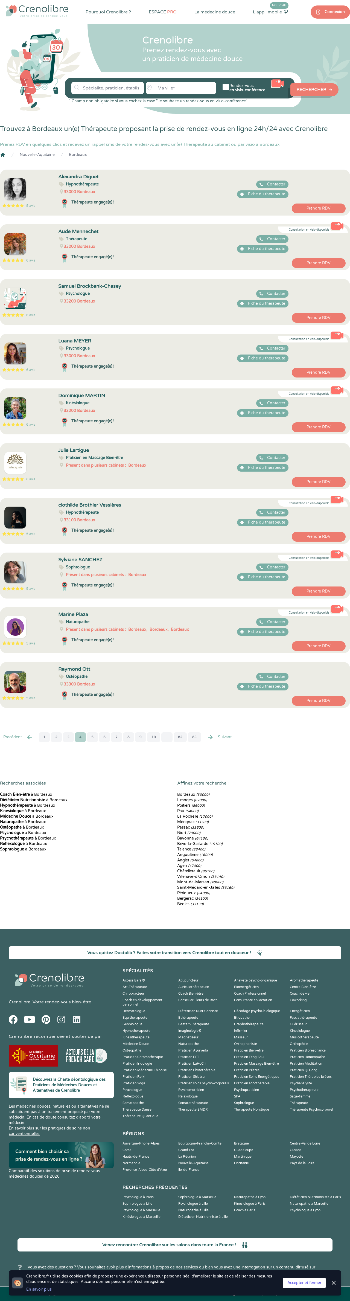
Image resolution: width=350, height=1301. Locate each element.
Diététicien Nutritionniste (198, 1011)
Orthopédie (299, 1044)
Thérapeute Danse (136, 1109)
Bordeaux (78, 154)
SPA (237, 1096)
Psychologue (132, 1090)
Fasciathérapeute (303, 1018)
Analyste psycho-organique (255, 980)
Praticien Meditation (306, 1063)
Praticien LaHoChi (192, 1063)
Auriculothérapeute (193, 987)
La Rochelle (194, 816)
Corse (127, 1150)
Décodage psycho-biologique (257, 1011)
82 (180, 737)
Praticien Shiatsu (191, 1077)
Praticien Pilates (246, 1070)
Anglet (190, 860)
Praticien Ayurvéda (193, 1050)
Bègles (190, 904)
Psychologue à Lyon (305, 1210)
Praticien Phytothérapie (196, 1070)
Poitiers (191, 805)
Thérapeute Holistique (251, 1109)
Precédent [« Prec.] (18, 737)
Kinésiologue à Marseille (141, 1217)
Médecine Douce (135, 1044)
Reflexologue (132, 1096)
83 (194, 737)
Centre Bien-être (303, 987)
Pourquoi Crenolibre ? (108, 12)
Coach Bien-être (190, 993)
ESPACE (163, 12)
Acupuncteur (188, 980)
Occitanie (241, 1163)
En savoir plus (39, 1289)
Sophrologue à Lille (137, 1204)
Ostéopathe (131, 1050)
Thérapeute (299, 1103)
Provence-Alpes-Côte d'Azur (144, 1170)
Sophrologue (244, 1103)
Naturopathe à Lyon (250, 1197)
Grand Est (186, 1150)
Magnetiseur (188, 1037)
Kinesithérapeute (136, 1037)
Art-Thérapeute (134, 987)
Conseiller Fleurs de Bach (197, 1000)
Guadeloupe (243, 1150)
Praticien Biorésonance (308, 1050)
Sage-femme (300, 1096)
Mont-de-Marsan (200, 882)
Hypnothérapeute (136, 1031)
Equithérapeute (134, 1018)
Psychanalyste (301, 1083)
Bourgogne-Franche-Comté (199, 1143)
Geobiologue (132, 1024)
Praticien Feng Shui (249, 1057)
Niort (188, 832)
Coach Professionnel (250, 993)
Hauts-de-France (135, 1156)
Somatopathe (133, 1103)
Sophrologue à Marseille (197, 1197)
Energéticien (300, 1011)
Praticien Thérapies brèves (311, 1077)
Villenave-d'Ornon (200, 876)
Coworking (298, 1000)
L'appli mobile (270, 12)
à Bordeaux (26, 794)
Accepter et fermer (304, 1282)
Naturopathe (188, 1044)
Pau (188, 811)
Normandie (131, 1163)
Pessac (190, 827)
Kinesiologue (300, 1031)
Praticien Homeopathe (307, 1057)
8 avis (30, 206)
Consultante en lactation (253, 1000)
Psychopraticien (246, 1090)
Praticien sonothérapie (252, 1083)
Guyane (296, 1150)
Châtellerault (195, 871)
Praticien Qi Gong (303, 1070)
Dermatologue (133, 1011)
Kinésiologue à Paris (250, 1204)
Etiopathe (242, 1018)
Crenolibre (19, 1002)
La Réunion (187, 1156)
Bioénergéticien (246, 987)
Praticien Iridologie (137, 1063)
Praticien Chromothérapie (142, 1057)
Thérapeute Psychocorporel (311, 1109)
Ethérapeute (188, 1018)
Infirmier (240, 1031)
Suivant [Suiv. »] (219, 737)
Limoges (192, 800)
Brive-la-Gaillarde (200, 843)
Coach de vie (300, 993)
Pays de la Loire (302, 1163)
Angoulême (195, 854)
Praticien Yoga (133, 1083)
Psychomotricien (191, 1090)
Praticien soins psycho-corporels (203, 1083)
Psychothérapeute (304, 1090)
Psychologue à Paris (138, 1197)
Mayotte (296, 1156)
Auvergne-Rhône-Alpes (141, 1143)
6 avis (30, 260)
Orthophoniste (245, 1044)
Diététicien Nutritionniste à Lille (203, 1217)
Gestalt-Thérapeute (193, 1024)
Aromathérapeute (304, 980)
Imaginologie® (189, 1031)
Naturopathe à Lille (193, 1210)
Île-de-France (188, 1170)
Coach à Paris (244, 1210)
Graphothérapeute (249, 1024)
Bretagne (241, 1143)
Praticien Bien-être (249, 1050)
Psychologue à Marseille (141, 1210)
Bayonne (192, 838)
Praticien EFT (188, 1057)
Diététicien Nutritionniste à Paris (315, 1197)
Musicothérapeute (304, 1037)
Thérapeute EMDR (193, 1109)
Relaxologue (188, 1096)
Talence (191, 849)
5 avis (30, 534)
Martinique (243, 1156)
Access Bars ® (133, 980)
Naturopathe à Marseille (309, 1204)
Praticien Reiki (133, 1077)
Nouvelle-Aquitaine (37, 154)
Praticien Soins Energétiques (256, 1077)
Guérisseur (298, 1024)
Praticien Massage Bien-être (256, 1063)
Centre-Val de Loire (305, 1143)
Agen (189, 865)
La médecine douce (214, 12)
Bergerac (192, 898)
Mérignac (193, 822)
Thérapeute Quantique (140, 1116)
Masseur (241, 1037)
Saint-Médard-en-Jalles (205, 887)
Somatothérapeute (193, 1103)
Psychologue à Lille (193, 1204)
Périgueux (193, 893)
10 (153, 737)
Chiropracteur (133, 993)
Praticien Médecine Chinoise (144, 1070)
